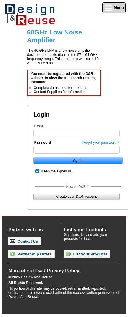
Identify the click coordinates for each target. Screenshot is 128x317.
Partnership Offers (30, 254)
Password (42, 142)
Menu (114, 8)
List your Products (86, 254)
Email (39, 126)
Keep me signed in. (56, 171)
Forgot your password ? (100, 142)
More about (43, 270)
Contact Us (24, 241)
